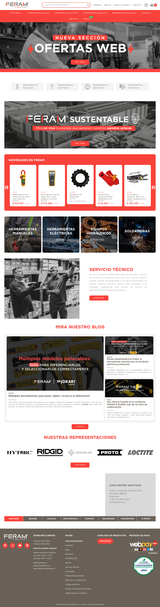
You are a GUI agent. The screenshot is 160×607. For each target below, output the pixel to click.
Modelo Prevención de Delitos (78, 589)
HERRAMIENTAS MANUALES (38, 13)
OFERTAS (88, 18)
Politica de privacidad (74, 576)
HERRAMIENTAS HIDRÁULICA (96, 86)
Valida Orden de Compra (76, 593)
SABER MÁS (99, 298)
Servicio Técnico (72, 567)
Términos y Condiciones (75, 580)
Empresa (69, 554)
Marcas (68, 563)
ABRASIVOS (73, 19)
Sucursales (69, 571)
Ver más (80, 62)
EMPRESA (97, 5)
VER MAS (80, 427)
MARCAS (107, 5)
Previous (5, 186)
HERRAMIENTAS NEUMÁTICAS (124, 13)
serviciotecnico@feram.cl (44, 568)
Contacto (69, 545)
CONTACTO (137, 5)
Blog (67, 550)
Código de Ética (72, 584)
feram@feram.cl (40, 563)
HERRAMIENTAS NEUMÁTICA (131, 86)
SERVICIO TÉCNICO (122, 5)
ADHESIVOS (146, 13)
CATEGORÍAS (16, 13)
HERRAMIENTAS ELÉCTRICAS (66, 13)
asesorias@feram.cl (41, 566)
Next (152, 186)
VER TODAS (80, 465)
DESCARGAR (105, 541)
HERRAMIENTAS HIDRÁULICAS (95, 13)
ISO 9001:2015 (71, 558)
